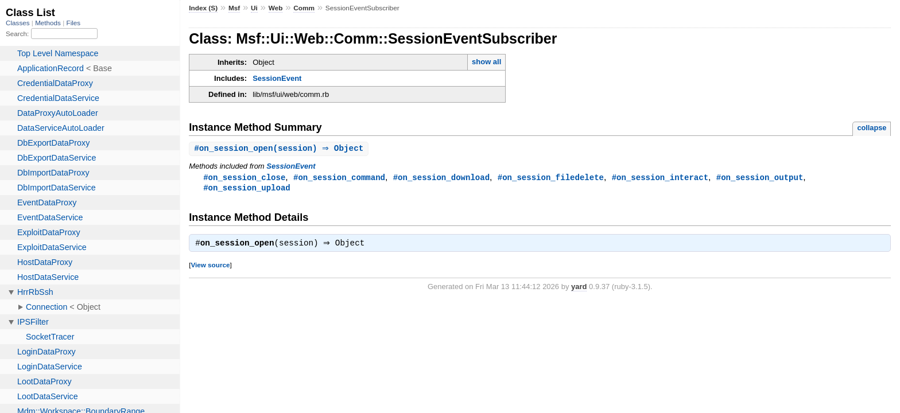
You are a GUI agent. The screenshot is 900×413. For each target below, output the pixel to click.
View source (210, 267)
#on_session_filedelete (551, 178)
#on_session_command (339, 178)
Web (276, 8)
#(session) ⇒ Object (280, 148)
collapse (871, 127)
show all (486, 61)
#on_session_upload (246, 189)
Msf (234, 8)
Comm (304, 8)
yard (579, 289)
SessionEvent (277, 78)
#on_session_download (441, 178)
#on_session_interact (660, 178)
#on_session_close (244, 178)
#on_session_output (760, 178)
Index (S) (203, 8)
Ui (254, 8)
